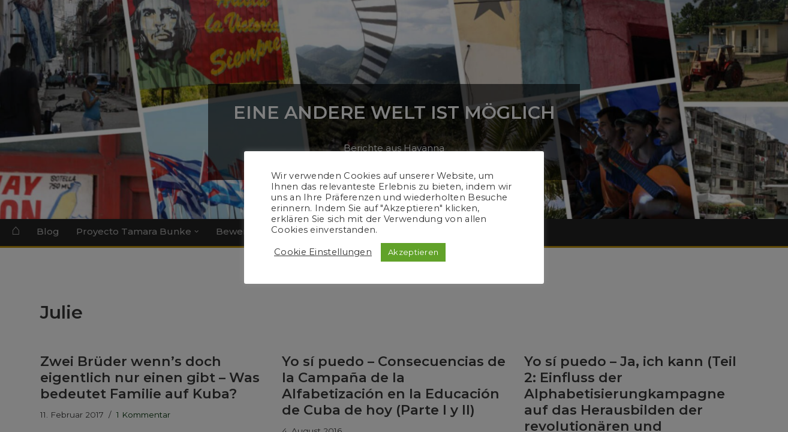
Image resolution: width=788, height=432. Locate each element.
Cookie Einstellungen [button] (323, 252)
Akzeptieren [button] (413, 252)
